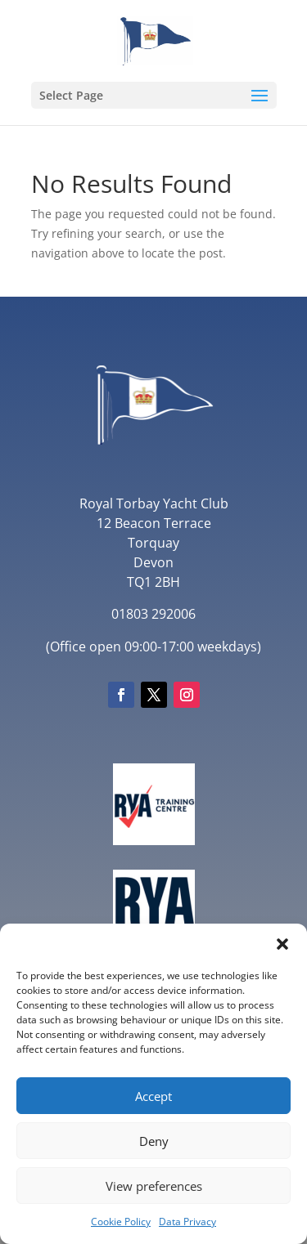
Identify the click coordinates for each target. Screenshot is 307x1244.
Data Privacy (187, 1221)
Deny (154, 1141)
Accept (153, 1096)
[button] (282, 944)
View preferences (154, 1186)
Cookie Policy (121, 1221)
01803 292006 (153, 614)
